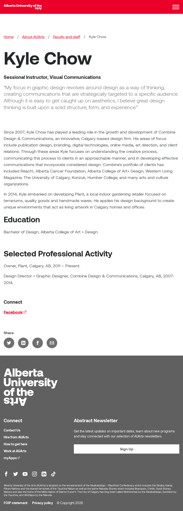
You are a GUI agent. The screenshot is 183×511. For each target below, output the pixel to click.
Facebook (15, 312)
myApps (12, 457)
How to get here (15, 444)
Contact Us (12, 430)
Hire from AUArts (16, 437)
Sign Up (126, 449)
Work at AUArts (15, 451)
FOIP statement (15, 503)
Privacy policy (42, 503)
